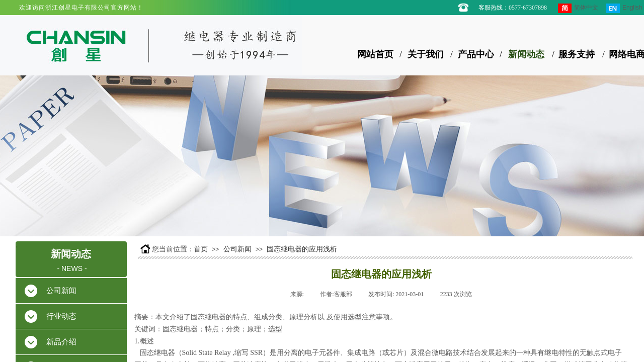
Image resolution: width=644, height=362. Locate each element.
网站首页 (375, 54)
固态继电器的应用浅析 (302, 249)
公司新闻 (237, 249)
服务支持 (576, 54)
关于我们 (426, 54)
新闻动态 (526, 54)
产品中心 (476, 54)
